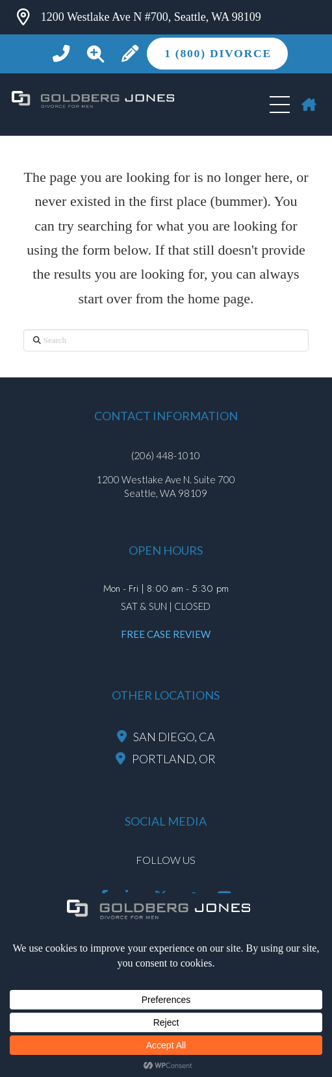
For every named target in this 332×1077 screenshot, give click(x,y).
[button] (96, 53)
